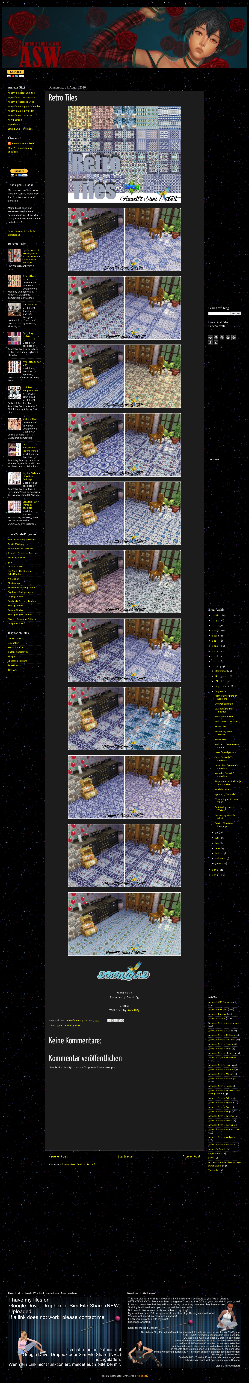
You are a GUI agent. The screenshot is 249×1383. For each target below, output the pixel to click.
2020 (215, 646)
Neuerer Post (58, 1156)
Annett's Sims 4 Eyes (219, 1048)
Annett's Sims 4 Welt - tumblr (24, 106)
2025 (215, 620)
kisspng (12, 656)
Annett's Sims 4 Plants (220, 1102)
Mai (217, 843)
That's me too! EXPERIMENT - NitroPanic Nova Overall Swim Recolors (31, 256)
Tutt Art (12, 670)
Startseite (125, 1156)
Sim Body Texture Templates (23, 601)
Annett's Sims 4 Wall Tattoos (224, 1129)
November (221, 676)
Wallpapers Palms (224, 716)
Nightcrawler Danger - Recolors (227, 697)
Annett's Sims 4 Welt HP (21, 110)
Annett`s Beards (217, 1149)
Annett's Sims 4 (216, 1018)
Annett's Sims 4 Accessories (223, 1023)
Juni (217, 837)
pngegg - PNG (15, 596)
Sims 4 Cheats (15, 605)
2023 (215, 630)
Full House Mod (16, 557)
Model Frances (223, 789)
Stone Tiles (221, 739)
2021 (215, 640)
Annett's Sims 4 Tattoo (221, 1116)
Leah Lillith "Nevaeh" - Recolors (226, 767)
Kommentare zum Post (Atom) (78, 1164)
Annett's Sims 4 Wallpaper (222, 1137)
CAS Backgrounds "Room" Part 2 (30, 447)
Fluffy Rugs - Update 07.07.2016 (29, 336)
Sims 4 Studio (15, 610)
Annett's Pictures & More (21, 97)
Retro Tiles (221, 726)
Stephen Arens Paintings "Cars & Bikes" (228, 783)
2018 (215, 656)
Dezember (221, 671)
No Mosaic (13, 578)
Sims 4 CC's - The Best (20, 128)
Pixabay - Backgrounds (20, 592)
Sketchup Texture (17, 661)
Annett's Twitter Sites (20, 115)
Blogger (142, 1376)
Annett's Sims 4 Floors (69, 1025)
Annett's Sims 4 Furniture (222, 1057)
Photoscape (14, 583)
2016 (215, 666)
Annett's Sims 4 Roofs (220, 1107)
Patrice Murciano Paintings (224, 825)
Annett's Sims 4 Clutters (221, 1035)
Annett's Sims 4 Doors (220, 1044)
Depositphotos (16, 638)
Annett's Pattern (217, 1014)
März (218, 853)
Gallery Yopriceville (18, 652)
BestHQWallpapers (18, 544)
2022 (215, 635)
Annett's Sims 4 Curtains (221, 1039)
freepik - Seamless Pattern (22, 553)
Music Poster (30, 304)
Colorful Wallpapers (225, 752)
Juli (217, 832)
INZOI (211, 1158)
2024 (215, 625)
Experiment (14, 124)
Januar (219, 863)
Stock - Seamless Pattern (22, 619)
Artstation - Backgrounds (22, 539)
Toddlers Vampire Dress (30, 389)
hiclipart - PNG (15, 566)
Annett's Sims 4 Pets (219, 1086)
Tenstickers (14, 665)
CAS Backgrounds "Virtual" (224, 809)
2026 (215, 615)
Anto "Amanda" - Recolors (224, 759)
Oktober (220, 681)
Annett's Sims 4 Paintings (222, 1078)
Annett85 (133, 1010)
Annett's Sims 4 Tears (220, 1120)
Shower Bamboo (224, 703)
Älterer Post (191, 1156)
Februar (219, 858)
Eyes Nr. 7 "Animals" (225, 794)
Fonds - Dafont (16, 647)
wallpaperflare (15, 623)
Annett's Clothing (217, 1009)
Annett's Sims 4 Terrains (221, 1125)
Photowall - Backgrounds (21, 587)
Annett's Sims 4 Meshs (220, 1074)
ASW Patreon (15, 119)
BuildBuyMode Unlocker (21, 548)
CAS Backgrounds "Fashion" (224, 710)
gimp (10, 562)
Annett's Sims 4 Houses (221, 1069)
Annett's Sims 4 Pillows (221, 1098)
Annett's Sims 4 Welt (22, 143)
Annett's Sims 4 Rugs (219, 1111)
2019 (215, 651)
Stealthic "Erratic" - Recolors (225, 775)
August (219, 691)
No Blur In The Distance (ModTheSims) (20, 573)
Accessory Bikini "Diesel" (223, 733)
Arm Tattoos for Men (226, 721)
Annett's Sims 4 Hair (219, 1065)
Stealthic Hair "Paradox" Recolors (30, 505)
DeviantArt (13, 643)
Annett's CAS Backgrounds (222, 1002)
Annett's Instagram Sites (21, 93)
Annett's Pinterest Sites (21, 101)
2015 (215, 870)
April (218, 848)
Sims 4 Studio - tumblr (20, 614)
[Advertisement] (224, 137)
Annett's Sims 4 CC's (219, 1030)
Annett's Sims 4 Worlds (221, 1144)
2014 (215, 875)
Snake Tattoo (30, 419)
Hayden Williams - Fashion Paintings (31, 476)
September (221, 686)
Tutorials (213, 1170)
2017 (215, 661)
